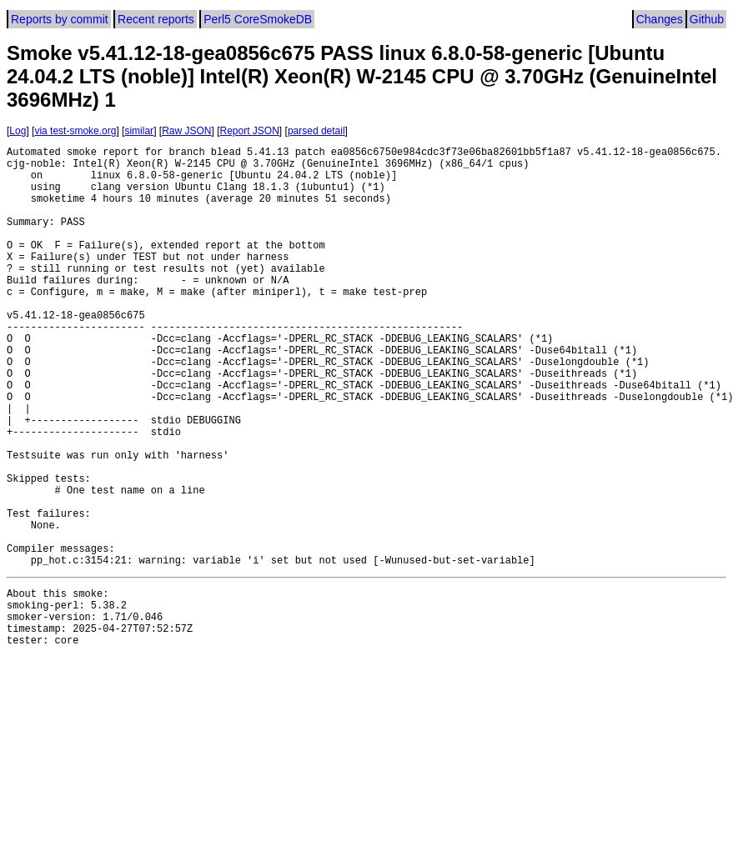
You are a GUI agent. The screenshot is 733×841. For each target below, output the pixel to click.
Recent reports (156, 19)
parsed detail (316, 131)
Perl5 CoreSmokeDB (257, 19)
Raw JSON (186, 131)
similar (138, 131)
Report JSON (249, 131)
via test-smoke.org (75, 131)
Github (707, 19)
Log (17, 131)
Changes (659, 19)
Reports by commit (59, 19)
